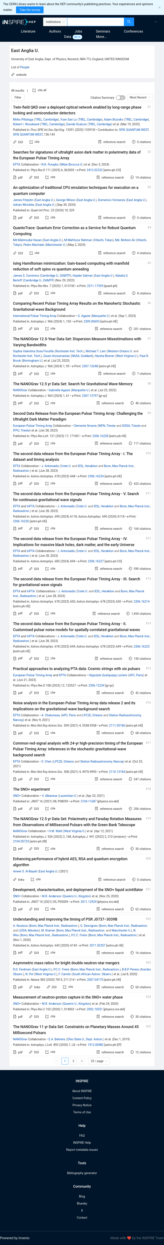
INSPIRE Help (82, 1142)
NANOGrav (20, 390)
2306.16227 (96, 561)
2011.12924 (89, 901)
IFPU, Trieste (21, 430)
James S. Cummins (26, 275)
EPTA (16, 164)
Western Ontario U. (120, 351)
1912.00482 (96, 1044)
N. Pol (29, 974)
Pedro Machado (33, 244)
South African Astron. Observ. (92, 974)
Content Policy (82, 1098)
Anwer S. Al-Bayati (25, 871)
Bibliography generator (82, 1173)
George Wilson (65, 200)
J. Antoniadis (50, 466)
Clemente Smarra (85, 425)
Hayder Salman (83, 275)
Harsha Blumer (104, 356)
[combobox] (95, 22)
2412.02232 (95, 170)
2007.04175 (95, 979)
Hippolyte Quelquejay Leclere (108, 675)
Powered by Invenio (14, 1238)
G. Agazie (84, 316)
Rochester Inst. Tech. (69, 351)
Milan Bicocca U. (71, 164)
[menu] (149, 22)
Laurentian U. (68, 795)
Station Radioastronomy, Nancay (101, 761)
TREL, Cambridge (46, 119)
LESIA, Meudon (29, 930)
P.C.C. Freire (79, 935)
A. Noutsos (20, 925)
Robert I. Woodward (26, 124)
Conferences (133, 31)
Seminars (103, 31)
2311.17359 (95, 286)
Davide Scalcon (76, 124)
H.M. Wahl (55, 831)
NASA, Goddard (82, 356)
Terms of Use (82, 1112)
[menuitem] (155, 22)
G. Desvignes (89, 925)
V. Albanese (49, 795)
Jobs (78, 31)
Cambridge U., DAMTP (55, 275)
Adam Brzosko (113, 119)
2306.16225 (142, 646)
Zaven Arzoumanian (56, 356)
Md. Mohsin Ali (125, 240)
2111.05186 (117, 725)
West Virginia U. (126, 356)
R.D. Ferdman (22, 969)
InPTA (31, 506)
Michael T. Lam (96, 351)
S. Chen (46, 761)
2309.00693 (92, 321)
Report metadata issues (82, 1149)
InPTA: (31, 591)
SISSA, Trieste (131, 425)
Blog (82, 1196)
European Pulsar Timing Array (32, 425)
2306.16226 (21, 521)
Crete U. (66, 466)
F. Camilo (65, 974)
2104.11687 (89, 801)
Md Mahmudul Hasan (27, 240)
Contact (82, 1217)
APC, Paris (136, 675)
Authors (55, 31)
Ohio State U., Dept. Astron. (85, 1039)
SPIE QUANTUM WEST (134, 129)
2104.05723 (21, 841)
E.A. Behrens (57, 1039)
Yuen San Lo (68, 119)
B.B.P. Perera (130, 969)
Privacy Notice (81, 1105)
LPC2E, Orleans (92, 715)
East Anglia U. (44, 200)
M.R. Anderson (52, 896)
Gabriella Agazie (59, 390)
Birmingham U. (32, 360)
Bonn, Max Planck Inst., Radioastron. (54, 925)
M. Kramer (48, 930)
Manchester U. (56, 244)
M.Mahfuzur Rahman (78, 240)
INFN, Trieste (107, 425)
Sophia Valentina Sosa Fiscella (33, 351)
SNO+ (17, 795)
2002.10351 (95, 1009)
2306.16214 (142, 601)
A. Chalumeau (50, 715)
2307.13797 (90, 395)
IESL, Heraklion (88, 466)
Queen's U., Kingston (76, 896)
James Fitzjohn (23, 200)
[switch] (120, 97)
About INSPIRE (82, 1091)
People (24, 67)
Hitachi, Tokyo (103, 240)
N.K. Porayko (50, 164)
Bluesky (82, 1203)
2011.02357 (97, 945)
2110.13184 (117, 771)
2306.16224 (96, 476)
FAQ (82, 1135)
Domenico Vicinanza (111, 200)
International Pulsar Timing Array (35, 316)
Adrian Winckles (23, 204)
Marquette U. (100, 316)
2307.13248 (90, 366)
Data (67, 37)
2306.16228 (100, 436)
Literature (28, 31)
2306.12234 (96, 685)
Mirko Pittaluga (23, 119)
